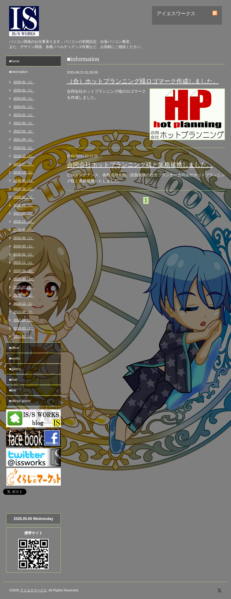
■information (18, 72)
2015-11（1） (23, 262)
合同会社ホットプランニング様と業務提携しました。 (140, 164)
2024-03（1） (23, 98)
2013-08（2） (23, 312)
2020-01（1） (23, 148)
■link (12, 390)
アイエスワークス (33, 590)
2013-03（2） (23, 328)
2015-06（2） (23, 295)
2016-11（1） (23, 221)
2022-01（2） (23, 131)
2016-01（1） (23, 254)
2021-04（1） (23, 139)
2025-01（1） (23, 90)
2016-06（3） (23, 230)
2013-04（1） (23, 320)
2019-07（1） (23, 164)
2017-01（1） (23, 213)
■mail (13, 379)
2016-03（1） (23, 246)
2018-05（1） (23, 189)
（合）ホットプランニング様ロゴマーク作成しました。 (143, 81)
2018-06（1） (23, 180)
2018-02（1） (23, 197)
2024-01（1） (23, 106)
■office (14, 347)
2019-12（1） (23, 156)
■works (14, 358)
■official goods (20, 401)
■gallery (15, 369)
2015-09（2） (23, 271)
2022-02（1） (23, 123)
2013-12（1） (23, 303)
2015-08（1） (23, 279)
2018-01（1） (23, 205)
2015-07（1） (23, 287)
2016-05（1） (23, 238)
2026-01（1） (23, 82)
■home (14, 61)
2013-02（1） (23, 336)
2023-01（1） (23, 115)
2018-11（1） (23, 172)
